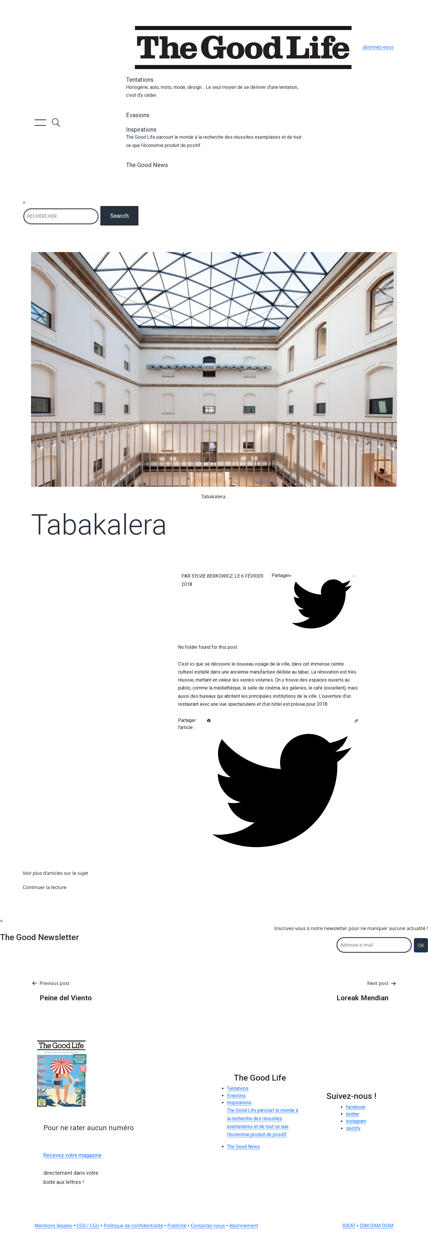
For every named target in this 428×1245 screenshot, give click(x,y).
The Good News (147, 165)
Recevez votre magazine (72, 1155)
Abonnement (243, 1225)
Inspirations (214, 137)
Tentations (214, 87)
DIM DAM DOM (376, 1225)
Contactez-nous (208, 1225)
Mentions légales (53, 1225)
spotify (353, 1128)
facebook (355, 1107)
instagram (356, 1121)
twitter (352, 1114)
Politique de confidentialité (133, 1225)
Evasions (137, 115)
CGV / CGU (87, 1225)
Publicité (176, 1225)
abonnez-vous (377, 47)
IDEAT (348, 1225)
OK (421, 945)
